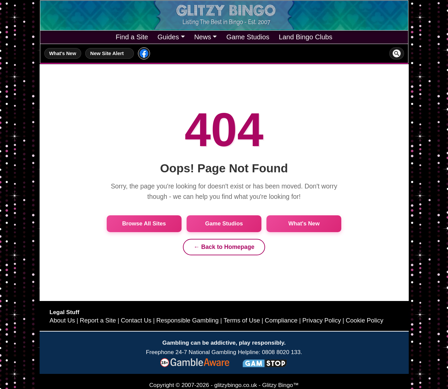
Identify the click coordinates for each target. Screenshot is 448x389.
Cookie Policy (364, 320)
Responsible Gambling (187, 320)
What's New (62, 53)
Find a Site (132, 37)
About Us (62, 320)
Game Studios (247, 37)
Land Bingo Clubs (306, 37)
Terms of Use (241, 320)
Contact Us (136, 320)
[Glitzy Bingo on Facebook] (144, 53)
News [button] (202, 37)
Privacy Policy (321, 320)
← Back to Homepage (224, 247)
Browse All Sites (144, 223)
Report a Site (98, 320)
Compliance (281, 320)
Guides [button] (168, 37)
